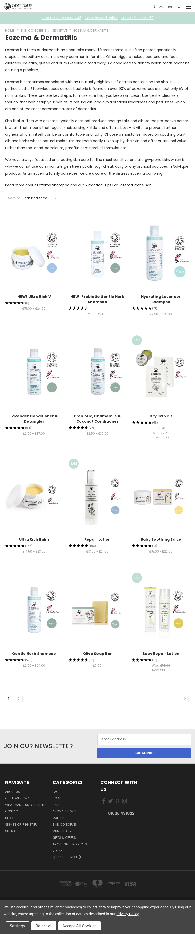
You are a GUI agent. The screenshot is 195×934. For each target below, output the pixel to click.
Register (30, 824)
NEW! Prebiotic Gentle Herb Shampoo (97, 299)
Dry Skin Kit (161, 416)
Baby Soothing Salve (161, 539)
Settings (17, 926)
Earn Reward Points (101, 17)
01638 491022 (121, 813)
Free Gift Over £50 (137, 17)
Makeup (58, 818)
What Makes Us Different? (25, 805)
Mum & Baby (62, 831)
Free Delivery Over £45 (61, 17)
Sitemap (11, 831)
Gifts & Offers (64, 837)
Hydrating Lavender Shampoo (161, 299)
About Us (12, 791)
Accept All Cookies (79, 926)
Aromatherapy (64, 811)
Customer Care (17, 798)
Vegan (58, 851)
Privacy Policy (127, 913)
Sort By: (14, 198)
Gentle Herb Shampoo (34, 653)
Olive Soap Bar (97, 653)
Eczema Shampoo (53, 185)
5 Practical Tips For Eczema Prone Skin (118, 185)
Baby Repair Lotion (161, 653)
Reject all (44, 926)
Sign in (11, 824)
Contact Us (15, 811)
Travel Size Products (70, 844)
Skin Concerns (65, 824)
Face (56, 791)
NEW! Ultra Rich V (34, 296)
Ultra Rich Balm (34, 539)
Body (57, 798)
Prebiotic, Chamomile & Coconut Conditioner (97, 419)
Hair (56, 805)
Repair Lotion (97, 539)
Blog (9, 818)
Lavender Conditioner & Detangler (34, 419)
